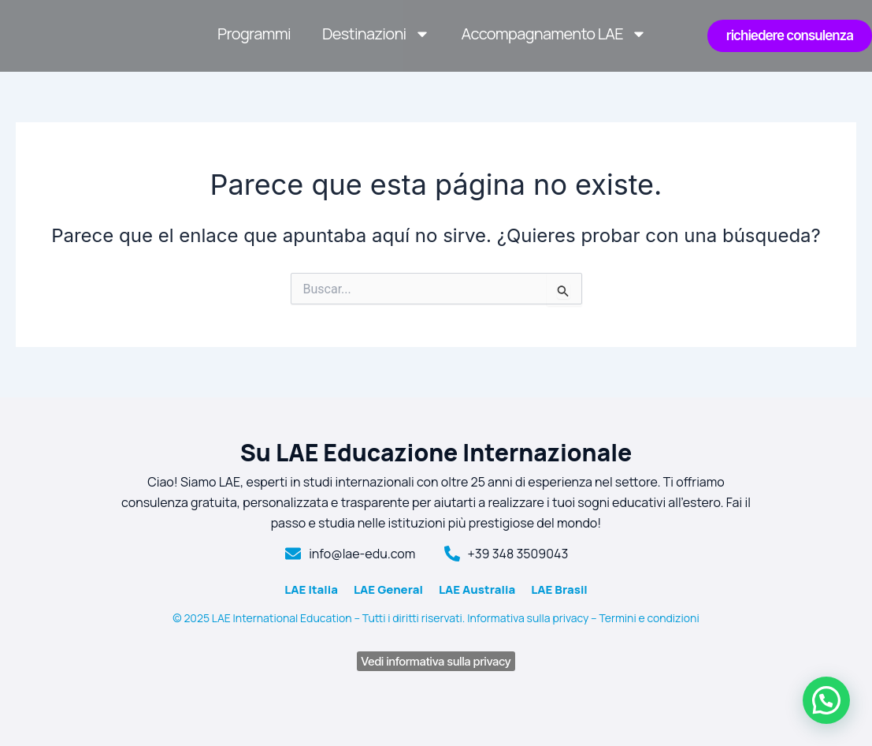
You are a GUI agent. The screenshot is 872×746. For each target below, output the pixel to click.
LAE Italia (311, 589)
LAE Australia (477, 589)
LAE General (388, 589)
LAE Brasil (559, 589)
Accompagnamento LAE (554, 34)
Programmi (254, 33)
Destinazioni (376, 34)
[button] (826, 700)
